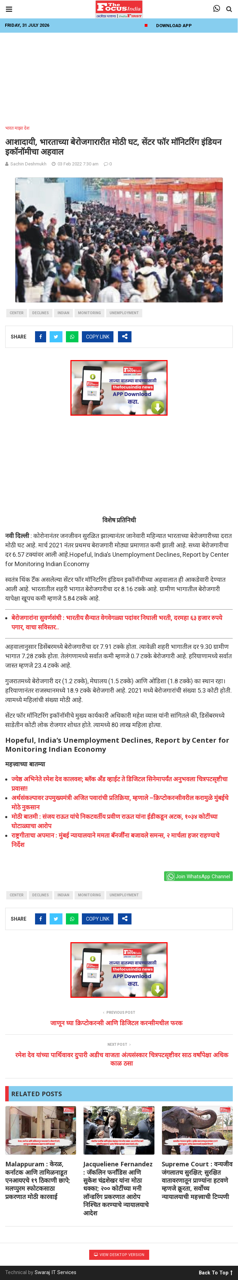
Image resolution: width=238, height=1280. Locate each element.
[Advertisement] (119, 76)
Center (17, 313)
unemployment (124, 313)
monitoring (89, 313)
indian (63, 313)
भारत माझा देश (17, 128)
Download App (174, 25)
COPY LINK (97, 337)
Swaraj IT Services (55, 1272)
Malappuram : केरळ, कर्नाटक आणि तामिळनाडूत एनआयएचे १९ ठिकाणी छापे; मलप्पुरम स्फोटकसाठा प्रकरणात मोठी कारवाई (37, 1180)
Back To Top (215, 1271)
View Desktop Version (119, 1255)
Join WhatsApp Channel (198, 877)
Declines (40, 313)
